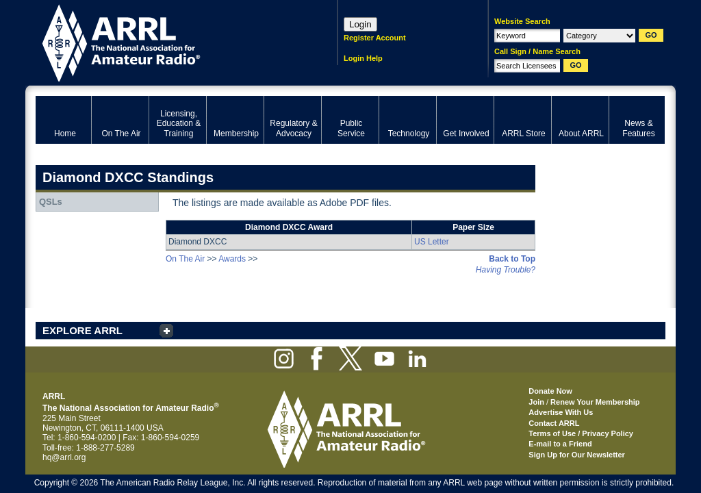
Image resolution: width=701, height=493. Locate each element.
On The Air (185, 259)
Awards (232, 259)
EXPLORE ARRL (82, 330)
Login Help (363, 58)
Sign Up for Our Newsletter (576, 455)
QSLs (50, 202)
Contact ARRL (553, 423)
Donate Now (550, 391)
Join (536, 402)
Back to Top (512, 259)
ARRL (168, 41)
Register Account (375, 38)
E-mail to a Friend (559, 444)
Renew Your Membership (594, 402)
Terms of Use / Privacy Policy (580, 433)
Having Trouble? (505, 270)
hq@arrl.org (64, 457)
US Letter (431, 241)
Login (360, 24)
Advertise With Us (560, 412)
